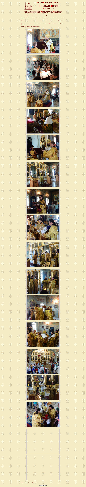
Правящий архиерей (57, 11)
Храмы (51, 12)
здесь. (39, 26)
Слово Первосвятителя (46, 11)
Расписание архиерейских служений (33, 12)
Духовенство (45, 12)
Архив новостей (57, 12)
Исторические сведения (34, 11)
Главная (25, 11)
